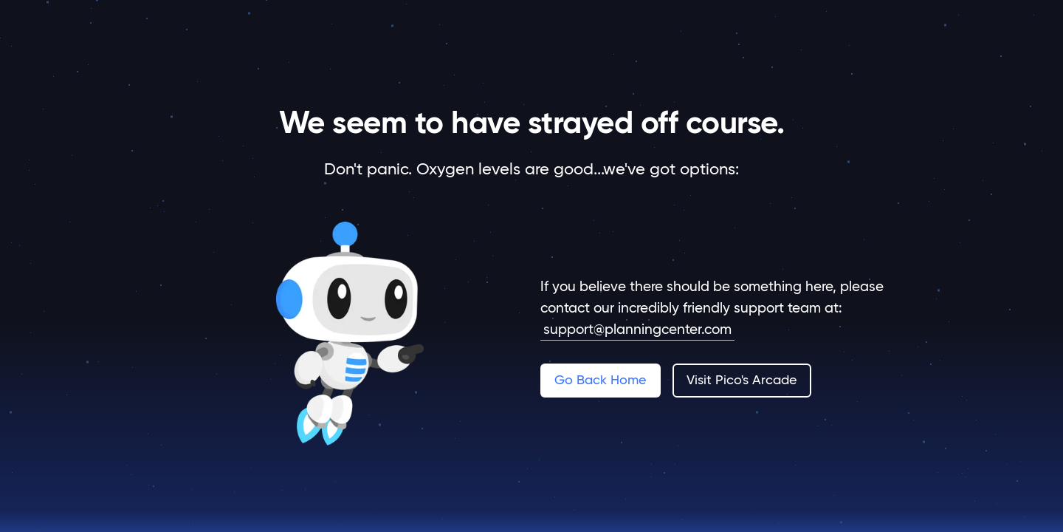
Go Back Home (600, 379)
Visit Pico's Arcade (742, 379)
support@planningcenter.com (637, 329)
